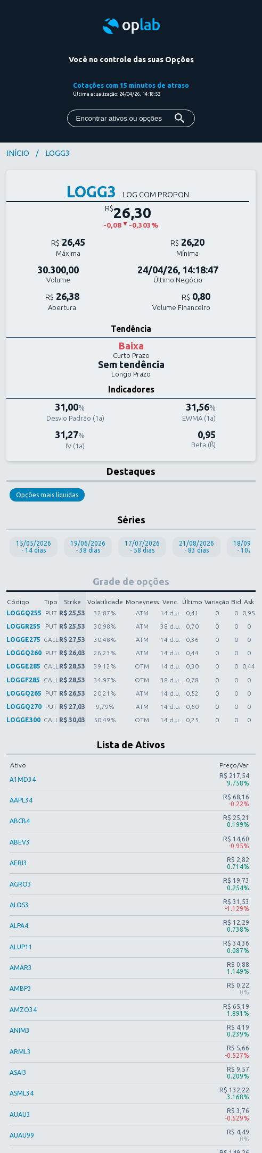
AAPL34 (21, 800)
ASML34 (22, 1093)
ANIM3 (20, 1030)
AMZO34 (23, 1009)
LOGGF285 (23, 679)
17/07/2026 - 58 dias (142, 547)
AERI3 (18, 862)
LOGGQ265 (24, 693)
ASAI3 (18, 1072)
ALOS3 (19, 904)
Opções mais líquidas (47, 494)
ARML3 (20, 1051)
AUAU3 (20, 1114)
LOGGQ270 (24, 706)
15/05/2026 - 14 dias (33, 547)
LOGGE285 (23, 666)
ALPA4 (19, 925)
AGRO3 (20, 884)
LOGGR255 (23, 626)
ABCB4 (20, 820)
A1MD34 (23, 779)
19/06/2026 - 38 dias (87, 547)
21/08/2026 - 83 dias (196, 547)
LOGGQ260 (24, 652)
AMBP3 (20, 988)
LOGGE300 (23, 719)
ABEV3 (20, 842)
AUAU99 (22, 1135)
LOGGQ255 (24, 612)
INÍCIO (17, 153)
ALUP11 (21, 946)
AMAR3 (21, 967)
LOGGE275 (23, 639)
